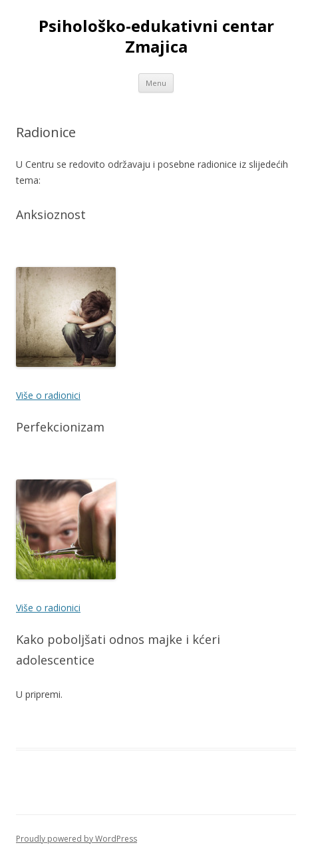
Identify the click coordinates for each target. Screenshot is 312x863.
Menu (156, 83)
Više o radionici (48, 395)
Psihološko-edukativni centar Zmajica (156, 36)
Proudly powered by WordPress (76, 838)
